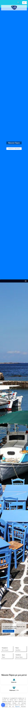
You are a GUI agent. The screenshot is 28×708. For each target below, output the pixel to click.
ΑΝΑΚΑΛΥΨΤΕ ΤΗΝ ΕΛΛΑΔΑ (14, 148)
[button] (3, 705)
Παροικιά (17, 706)
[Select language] (24, 2)
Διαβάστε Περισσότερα (8, 631)
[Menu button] (25, 281)
